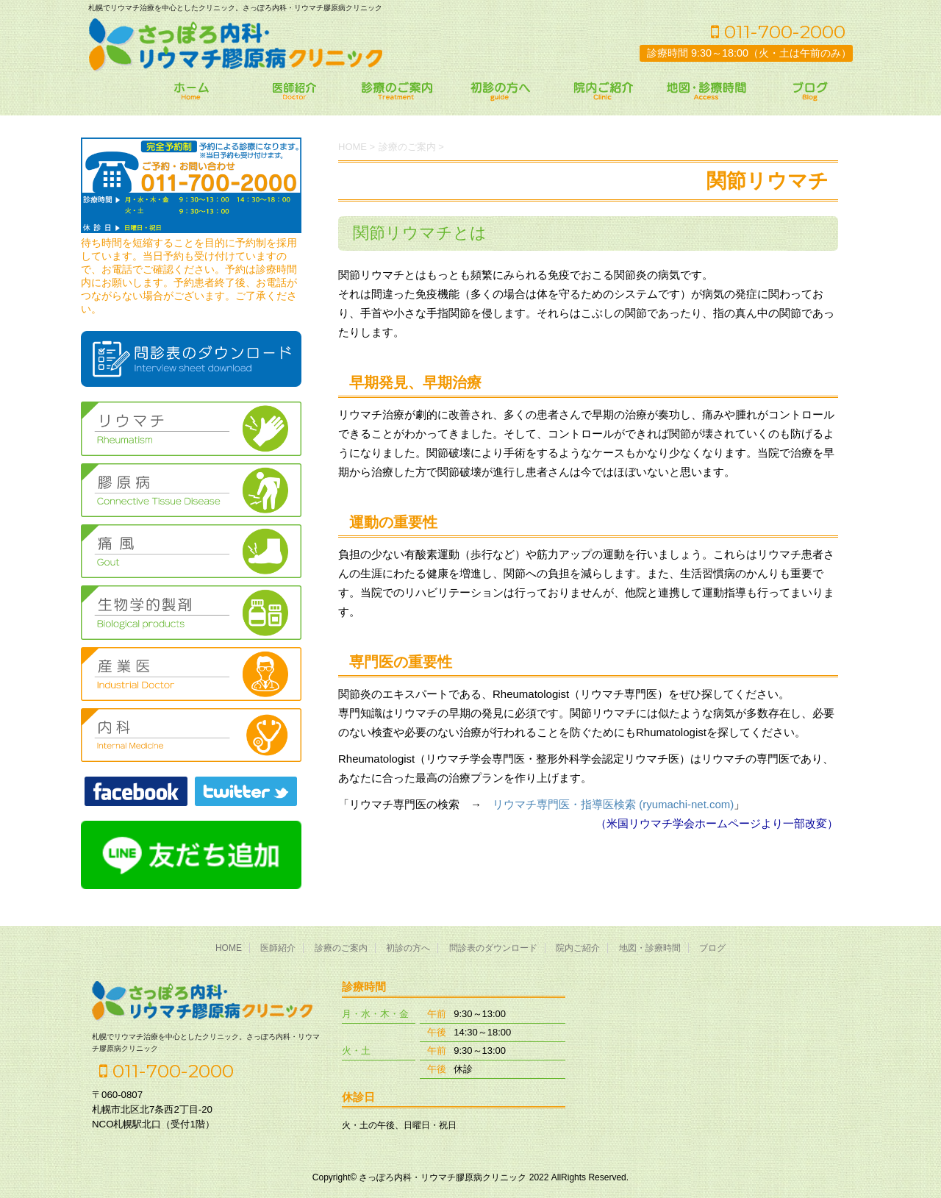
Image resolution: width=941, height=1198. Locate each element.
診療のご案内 (341, 948)
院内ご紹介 (578, 948)
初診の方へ (408, 948)
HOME (228, 948)
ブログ (712, 948)
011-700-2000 (778, 32)
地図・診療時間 (650, 948)
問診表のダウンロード (493, 948)
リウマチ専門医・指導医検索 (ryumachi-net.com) (613, 804)
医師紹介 (278, 948)
